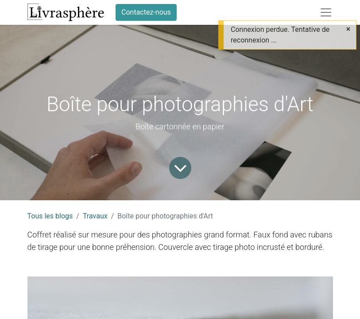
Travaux (95, 216)
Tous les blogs (50, 216)
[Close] (348, 29)
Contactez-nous (146, 12)
